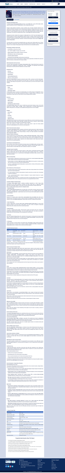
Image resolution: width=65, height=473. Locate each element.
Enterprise (50, 15)
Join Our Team (40, 465)
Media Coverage (40, 464)
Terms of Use (54, 464)
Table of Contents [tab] (16, 19)
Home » (6, 7)
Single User (50, 13)
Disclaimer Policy (54, 467)
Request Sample (53, 23)
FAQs (52, 461)
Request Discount (53, 34)
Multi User (50, 14)
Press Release (40, 467)
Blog (38, 468)
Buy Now (53, 17)
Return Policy (54, 468)
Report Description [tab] (10, 19)
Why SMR (39, 461)
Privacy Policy (54, 465)
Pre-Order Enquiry (53, 28)
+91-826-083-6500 (25, 461)
